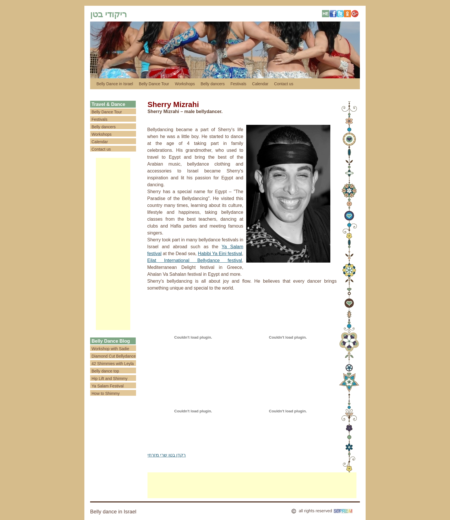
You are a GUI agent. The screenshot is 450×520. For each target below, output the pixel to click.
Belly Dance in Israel (114, 84)
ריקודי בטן (108, 14)
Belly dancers (213, 84)
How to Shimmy (106, 393)
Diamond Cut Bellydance (114, 356)
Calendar (260, 84)
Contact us (283, 84)
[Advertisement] (113, 244)
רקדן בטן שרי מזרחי (167, 455)
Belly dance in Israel (113, 512)
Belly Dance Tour (154, 84)
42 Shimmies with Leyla (113, 363)
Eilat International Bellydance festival (194, 260)
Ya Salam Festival (108, 386)
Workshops (185, 84)
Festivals (238, 84)
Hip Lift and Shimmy (109, 378)
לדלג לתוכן (93, 83)
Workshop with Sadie (110, 348)
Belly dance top (105, 371)
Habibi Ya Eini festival (220, 253)
